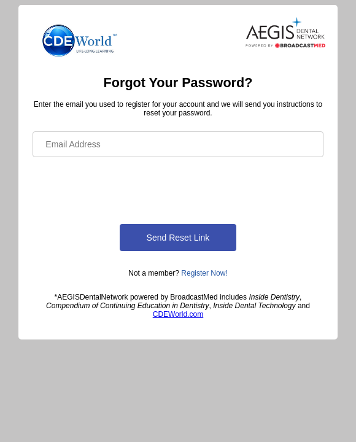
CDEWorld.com (178, 314)
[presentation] (126, 188)
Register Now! (204, 273)
